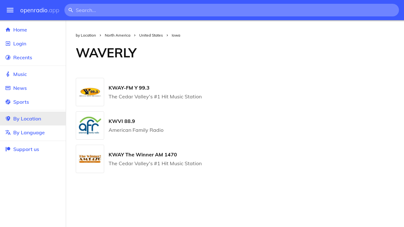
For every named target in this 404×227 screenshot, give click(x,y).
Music (33, 74)
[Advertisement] (275, 52)
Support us (22, 149)
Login (33, 43)
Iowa (176, 35)
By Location (33, 118)
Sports (33, 102)
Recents (33, 57)
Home (33, 30)
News (33, 88)
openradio (39, 10)
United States (151, 35)
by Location (86, 35)
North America (117, 35)
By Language (33, 132)
